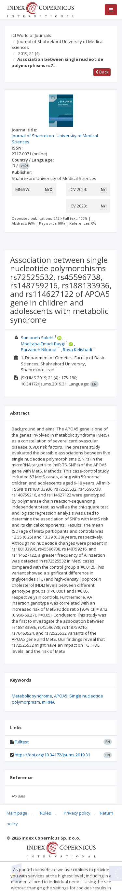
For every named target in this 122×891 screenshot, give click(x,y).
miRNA (48, 702)
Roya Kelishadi (77, 349)
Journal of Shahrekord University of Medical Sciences (57, 44)
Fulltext (22, 742)
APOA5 (60, 696)
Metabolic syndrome (32, 696)
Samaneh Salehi (37, 337)
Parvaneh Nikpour (39, 349)
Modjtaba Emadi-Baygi (43, 344)
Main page (17, 813)
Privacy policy (77, 813)
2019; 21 (28, 53)
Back (102, 72)
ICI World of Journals (31, 35)
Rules (45, 813)
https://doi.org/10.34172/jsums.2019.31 (52, 755)
